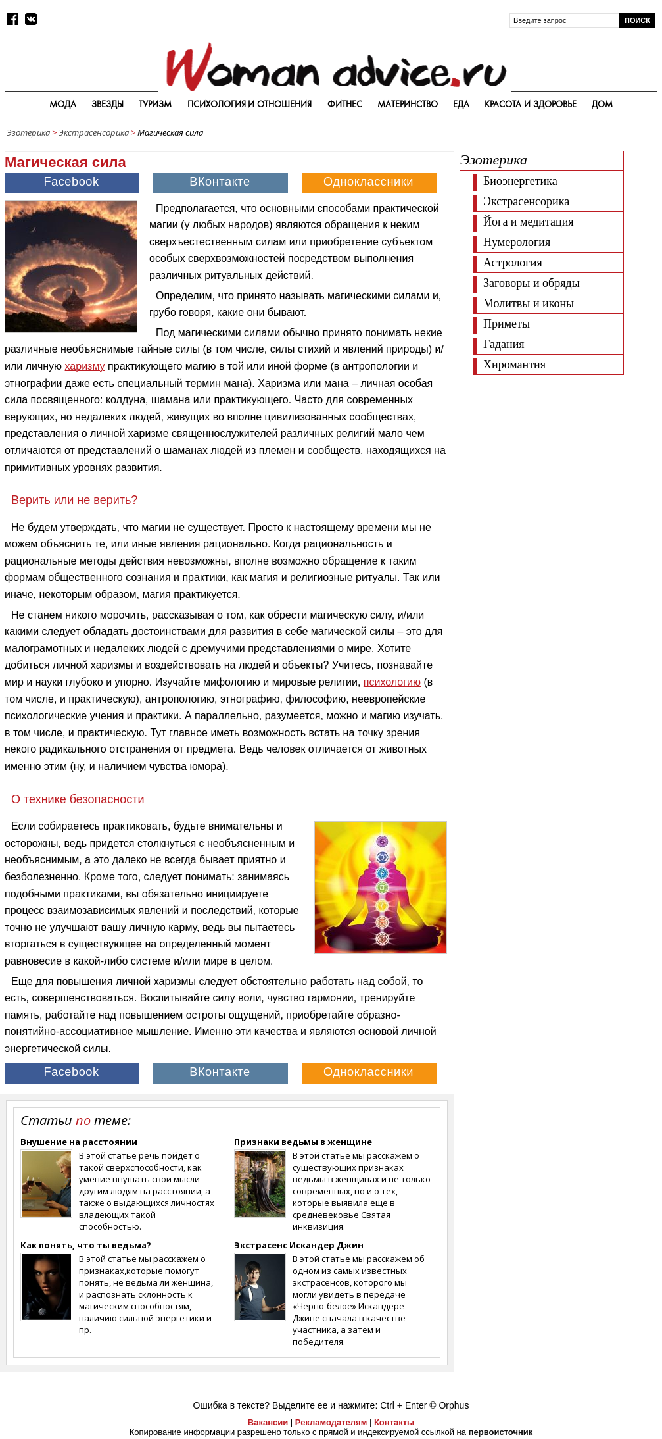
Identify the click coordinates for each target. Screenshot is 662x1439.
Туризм (155, 104)
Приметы (506, 323)
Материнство (407, 104)
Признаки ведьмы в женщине (303, 1142)
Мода (62, 104)
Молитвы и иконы (528, 303)
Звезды (107, 104)
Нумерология (516, 242)
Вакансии (268, 1422)
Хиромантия (514, 364)
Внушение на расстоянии (78, 1142)
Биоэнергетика (520, 181)
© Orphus (449, 1405)
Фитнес (344, 104)
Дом (602, 104)
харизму (85, 366)
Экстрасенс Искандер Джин (299, 1245)
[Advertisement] (558, 464)
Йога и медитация (528, 221)
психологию (392, 682)
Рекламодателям (331, 1422)
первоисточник (501, 1432)
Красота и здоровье (531, 104)
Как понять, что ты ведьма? (85, 1245)
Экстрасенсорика (94, 132)
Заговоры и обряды (531, 283)
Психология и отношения (249, 104)
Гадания (504, 344)
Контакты (394, 1422)
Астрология (512, 262)
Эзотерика (28, 132)
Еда (461, 104)
